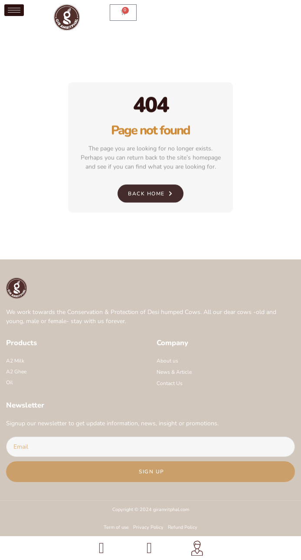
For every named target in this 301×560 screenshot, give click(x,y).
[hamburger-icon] (14, 10)
